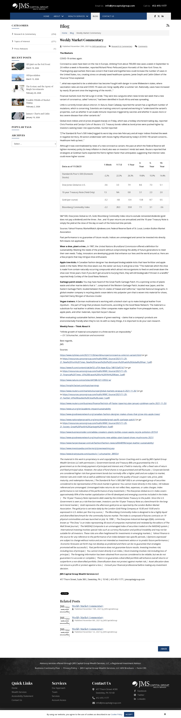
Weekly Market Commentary (87, 605)
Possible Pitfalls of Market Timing (38, 101)
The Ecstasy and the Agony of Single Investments (39, 87)
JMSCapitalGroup (99, 46)
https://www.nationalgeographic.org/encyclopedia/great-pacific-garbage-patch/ (97, 419)
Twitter (140, 695)
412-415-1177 (159, 5)
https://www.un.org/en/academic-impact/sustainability (85, 408)
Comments (142, 46)
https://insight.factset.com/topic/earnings (79, 385)
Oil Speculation (33, 75)
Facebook (141, 691)
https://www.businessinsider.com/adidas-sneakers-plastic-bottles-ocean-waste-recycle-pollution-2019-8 (109, 432)
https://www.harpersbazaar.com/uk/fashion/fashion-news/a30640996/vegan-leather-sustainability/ (107, 443)
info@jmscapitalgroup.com (120, 5)
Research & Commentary (121, 46)
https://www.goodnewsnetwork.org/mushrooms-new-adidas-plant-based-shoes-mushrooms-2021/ (107, 437)
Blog (72, 33)
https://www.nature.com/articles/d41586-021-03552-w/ (85, 380)
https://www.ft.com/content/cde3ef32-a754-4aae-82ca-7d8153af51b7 (92, 367)
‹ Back (163, 648)
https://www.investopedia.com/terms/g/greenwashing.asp (87, 448)
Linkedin (141, 699)
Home (64, 33)
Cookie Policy (116, 714)
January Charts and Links (38, 113)
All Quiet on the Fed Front (38, 64)
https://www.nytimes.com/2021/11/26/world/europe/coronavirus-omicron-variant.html (100, 355)
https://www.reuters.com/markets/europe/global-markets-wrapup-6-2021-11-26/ (98, 390)
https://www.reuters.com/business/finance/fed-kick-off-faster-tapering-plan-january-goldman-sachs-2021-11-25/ (113, 403)
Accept (129, 714)
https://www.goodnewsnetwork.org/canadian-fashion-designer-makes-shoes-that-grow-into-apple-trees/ (110, 414)
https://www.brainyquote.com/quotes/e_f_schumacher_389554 (89, 453)
